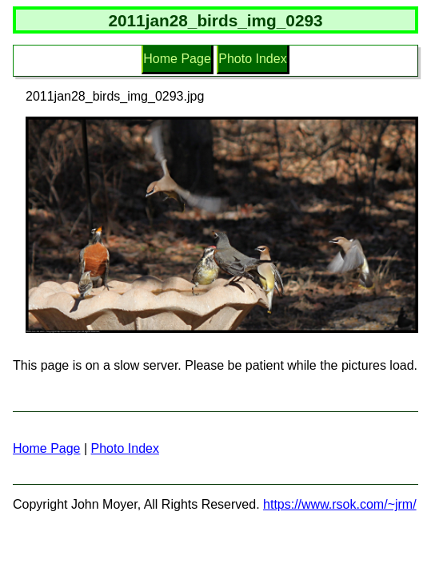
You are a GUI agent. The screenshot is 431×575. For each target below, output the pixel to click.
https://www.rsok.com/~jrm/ (340, 504)
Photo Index (252, 58)
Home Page (177, 58)
